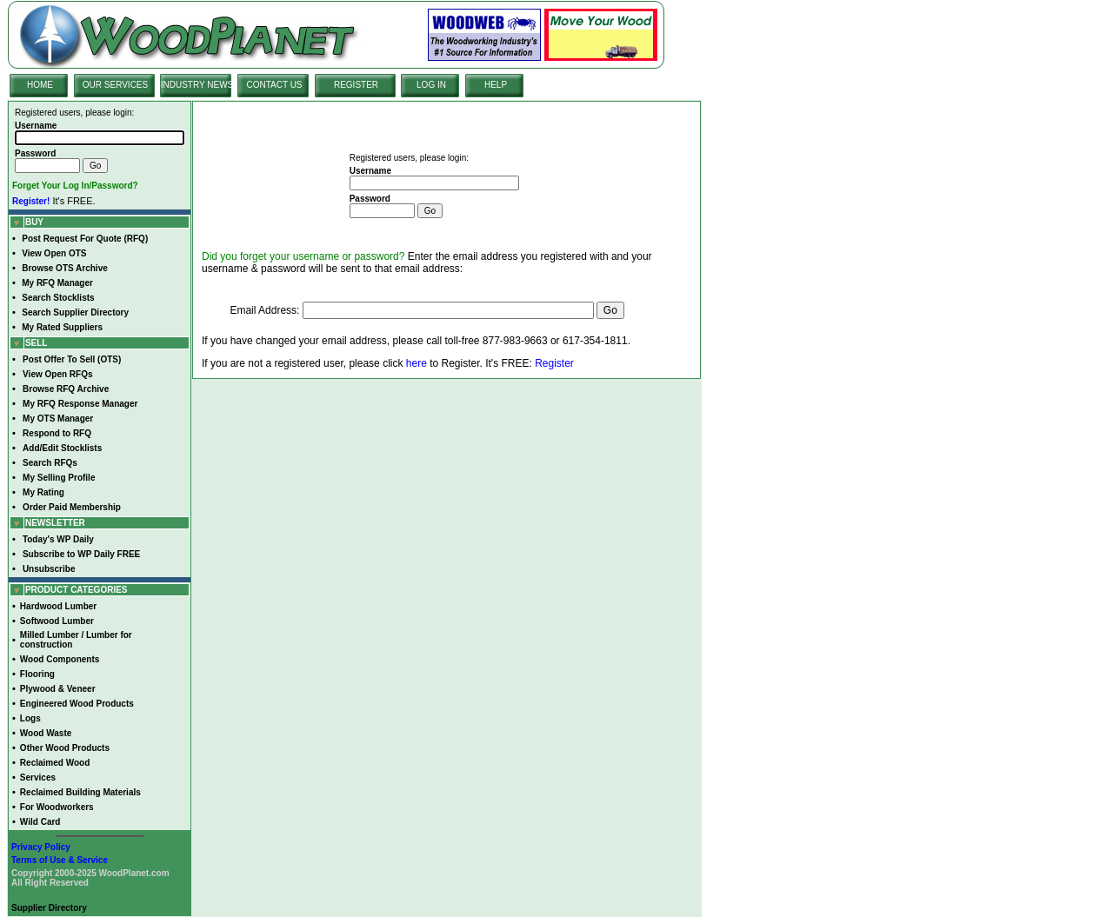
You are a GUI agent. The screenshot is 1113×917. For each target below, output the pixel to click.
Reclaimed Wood (55, 762)
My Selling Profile (59, 477)
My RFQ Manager (57, 283)
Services (38, 777)
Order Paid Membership (72, 507)
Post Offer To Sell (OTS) (72, 359)
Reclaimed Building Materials (80, 792)
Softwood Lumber (57, 621)
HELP (495, 85)
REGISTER (356, 85)
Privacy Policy (40, 847)
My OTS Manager (58, 418)
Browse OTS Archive (65, 268)
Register (554, 363)
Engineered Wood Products (77, 703)
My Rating (43, 492)
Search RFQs (50, 463)
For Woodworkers (57, 807)
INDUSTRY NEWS (197, 85)
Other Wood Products (65, 748)
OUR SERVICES (115, 85)
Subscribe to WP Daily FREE (81, 554)
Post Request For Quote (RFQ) (85, 238)
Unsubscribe (49, 569)
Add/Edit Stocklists (62, 448)
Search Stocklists (58, 297)
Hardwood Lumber (58, 606)
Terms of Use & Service (59, 860)
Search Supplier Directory (75, 312)
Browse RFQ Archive (66, 389)
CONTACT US (274, 85)
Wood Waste (45, 733)
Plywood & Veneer (58, 689)
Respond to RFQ (57, 433)
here (416, 363)
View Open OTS (54, 253)
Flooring (37, 674)
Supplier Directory (49, 908)
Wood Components (59, 659)
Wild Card (40, 822)
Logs (30, 718)
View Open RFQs (57, 374)
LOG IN (431, 85)
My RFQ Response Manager (80, 404)
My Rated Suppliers (62, 327)
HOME (40, 85)
